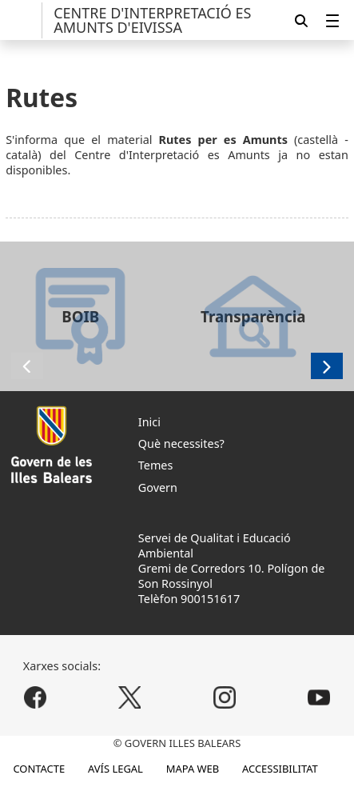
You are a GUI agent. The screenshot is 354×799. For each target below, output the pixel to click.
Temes (155, 465)
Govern (157, 487)
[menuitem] (332, 20)
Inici (149, 421)
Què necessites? (181, 443)
